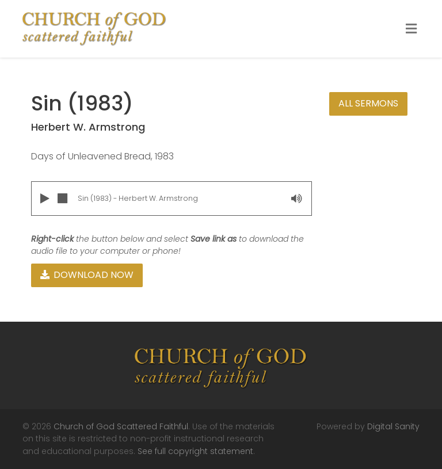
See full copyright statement (195, 451)
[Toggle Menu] (411, 29)
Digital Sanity (393, 426)
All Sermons (368, 103)
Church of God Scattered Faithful (121, 426)
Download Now (87, 274)
